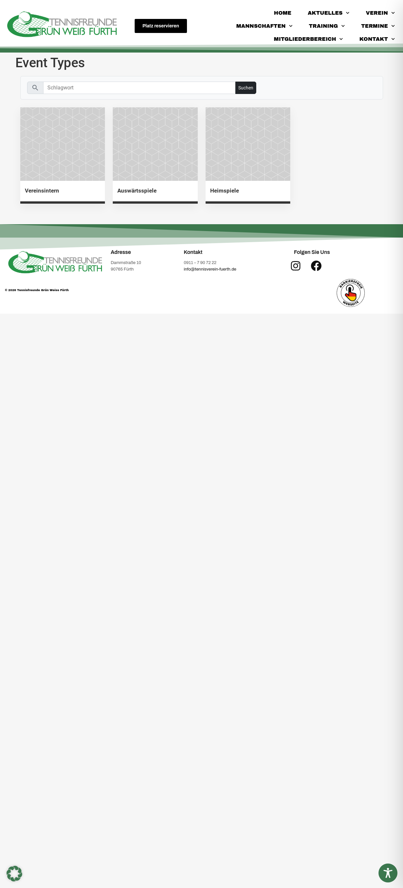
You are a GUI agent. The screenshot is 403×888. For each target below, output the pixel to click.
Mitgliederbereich (308, 39)
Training (327, 26)
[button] (14, 873)
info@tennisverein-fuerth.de (210, 269)
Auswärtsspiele (137, 190)
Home (282, 13)
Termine (378, 26)
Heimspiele (224, 190)
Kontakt (377, 39)
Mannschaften (264, 26)
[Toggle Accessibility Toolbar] (388, 873)
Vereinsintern (42, 190)
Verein (380, 13)
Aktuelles (328, 13)
